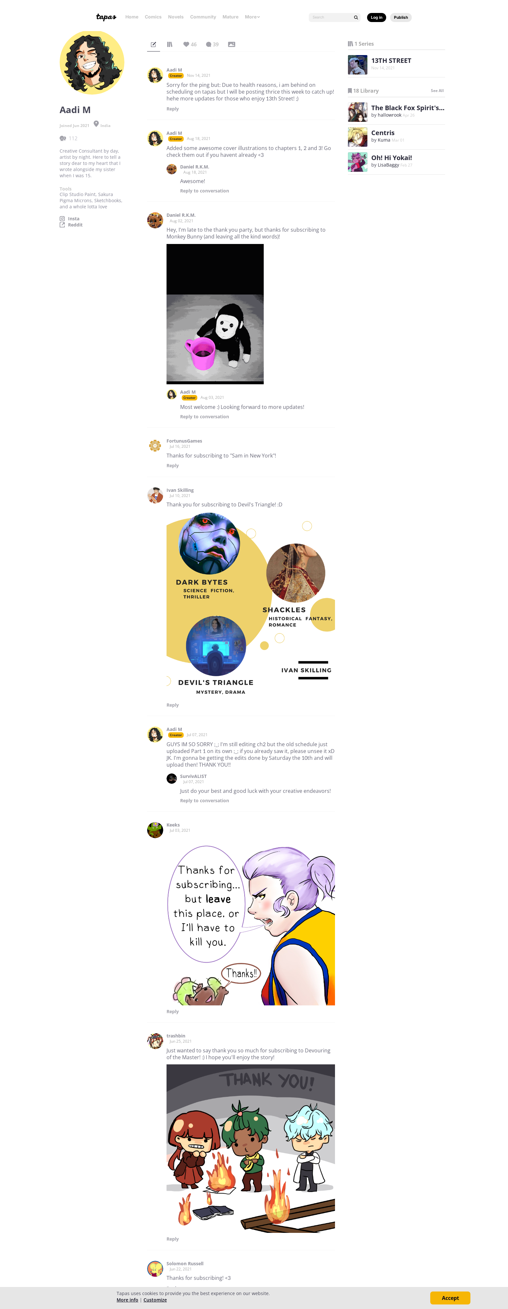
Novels (176, 16)
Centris (383, 132)
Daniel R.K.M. (194, 167)
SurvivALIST (193, 776)
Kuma (384, 140)
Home (131, 16)
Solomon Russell (185, 1264)
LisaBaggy (388, 165)
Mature (230, 16)
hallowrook (389, 115)
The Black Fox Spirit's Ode (412, 107)
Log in (376, 17)
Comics (153, 16)
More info (127, 1300)
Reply (173, 109)
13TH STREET (391, 60)
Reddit (75, 224)
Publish (401, 17)
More (252, 16)
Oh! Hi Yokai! (391, 157)
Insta (73, 218)
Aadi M (174, 70)
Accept (450, 1298)
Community (203, 16)
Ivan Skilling (180, 490)
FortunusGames (184, 441)
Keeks (173, 825)
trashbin (176, 1036)
